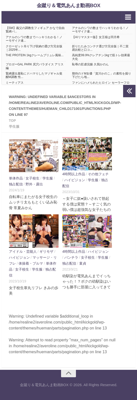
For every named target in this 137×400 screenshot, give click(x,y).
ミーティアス (15, 82)
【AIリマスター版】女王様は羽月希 (95, 37)
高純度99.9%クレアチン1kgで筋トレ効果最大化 (101, 56)
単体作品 (16, 178)
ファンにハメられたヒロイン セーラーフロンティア (100, 84)
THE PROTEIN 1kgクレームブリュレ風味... (35, 55)
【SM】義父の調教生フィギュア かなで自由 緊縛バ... (35, 29)
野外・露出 (34, 184)
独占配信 (16, 184)
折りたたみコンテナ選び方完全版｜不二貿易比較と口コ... (100, 48)
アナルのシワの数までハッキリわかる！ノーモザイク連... (100, 29)
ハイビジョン (74, 180)
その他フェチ (98, 174)
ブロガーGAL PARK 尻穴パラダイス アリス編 (35, 66)
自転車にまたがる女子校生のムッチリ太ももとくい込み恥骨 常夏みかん (33, 202)
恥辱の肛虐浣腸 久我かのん (90, 64)
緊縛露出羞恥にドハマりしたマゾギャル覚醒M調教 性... (34, 75)
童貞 (82, 263)
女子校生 (32, 178)
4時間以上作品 (73, 174)
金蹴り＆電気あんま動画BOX (68, 5)
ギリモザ (46, 251)
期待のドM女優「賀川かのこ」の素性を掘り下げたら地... (101, 75)
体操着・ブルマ (31, 263)
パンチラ (71, 257)
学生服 (47, 178)
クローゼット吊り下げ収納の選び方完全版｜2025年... (34, 48)
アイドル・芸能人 (23, 251)
